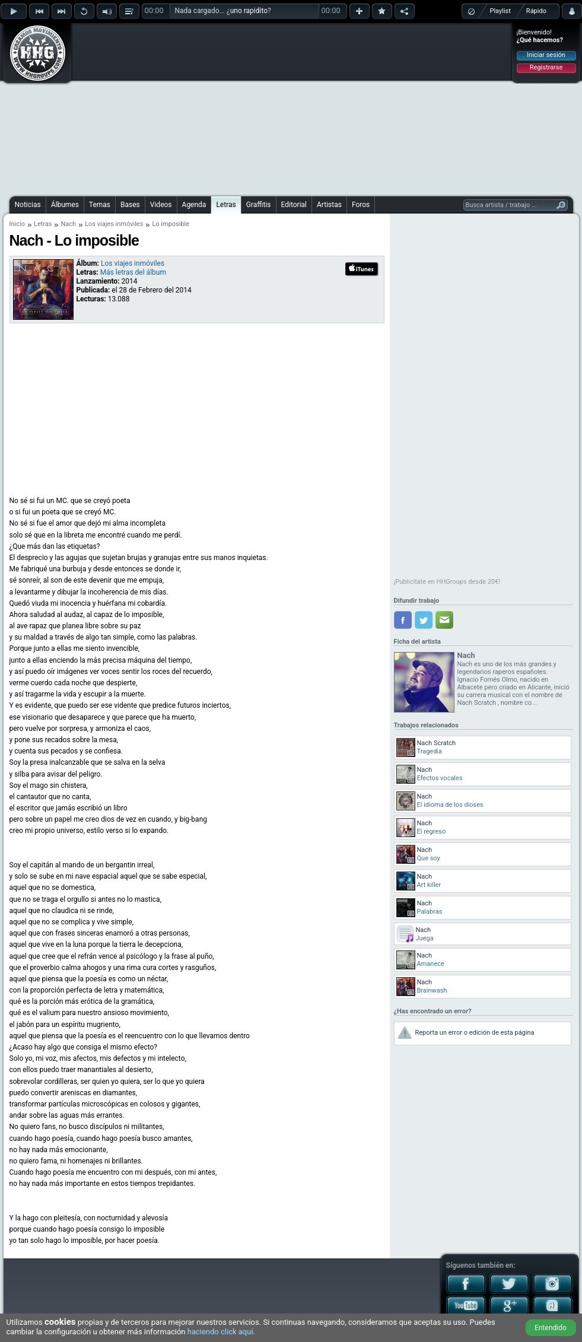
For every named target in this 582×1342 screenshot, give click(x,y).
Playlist (500, 11)
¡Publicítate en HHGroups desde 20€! (447, 582)
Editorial (294, 205)
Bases (130, 205)
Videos (161, 205)
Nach (68, 224)
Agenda (194, 205)
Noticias (28, 205)
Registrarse (546, 67)
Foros (361, 205)
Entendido (551, 1328)
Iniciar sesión (546, 55)
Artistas (329, 205)
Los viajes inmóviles (114, 224)
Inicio (17, 224)
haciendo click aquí (220, 1331)
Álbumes (65, 205)
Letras (226, 205)
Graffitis (258, 205)
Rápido (536, 11)
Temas (99, 205)
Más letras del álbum (133, 272)
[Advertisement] (283, 108)
